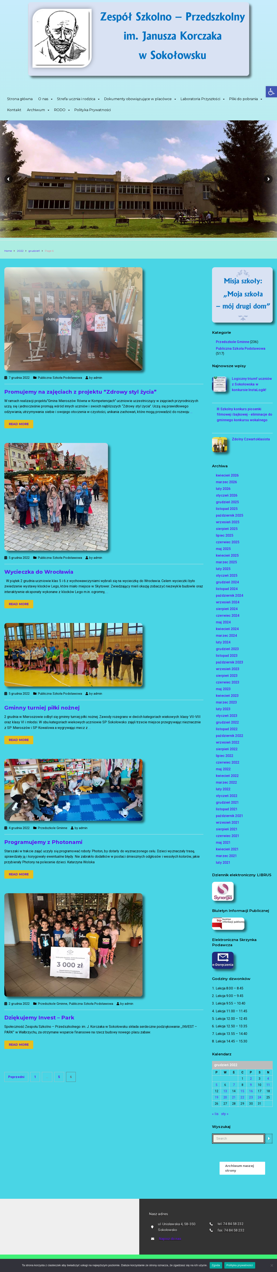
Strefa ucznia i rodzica (76, 99)
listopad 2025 (226, 509)
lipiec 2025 (224, 535)
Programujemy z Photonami (43, 842)
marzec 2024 (226, 636)
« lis (215, 1114)
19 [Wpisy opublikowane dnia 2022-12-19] (216, 1097)
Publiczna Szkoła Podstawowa (60, 378)
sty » (225, 1114)
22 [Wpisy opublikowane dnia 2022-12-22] (242, 1097)
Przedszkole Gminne (53, 828)
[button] (271, 91)
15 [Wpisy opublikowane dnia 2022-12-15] (242, 1091)
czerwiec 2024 (227, 615)
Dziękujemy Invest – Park (39, 1017)
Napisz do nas (170, 1239)
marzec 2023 (226, 702)
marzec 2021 (226, 856)
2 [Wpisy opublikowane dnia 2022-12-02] (251, 1078)
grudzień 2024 (227, 582)
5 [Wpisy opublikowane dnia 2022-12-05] (216, 1085)
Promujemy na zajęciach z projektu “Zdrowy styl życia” (80, 392)
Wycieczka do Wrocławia (38, 572)
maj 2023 (223, 689)
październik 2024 (229, 595)
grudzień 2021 (227, 802)
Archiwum (36, 110)
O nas (43, 99)
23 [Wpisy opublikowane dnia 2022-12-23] (251, 1097)
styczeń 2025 (226, 575)
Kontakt (14, 110)
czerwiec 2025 (227, 542)
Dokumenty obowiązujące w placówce (138, 99)
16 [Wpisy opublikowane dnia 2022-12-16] (251, 1091)
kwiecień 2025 (227, 555)
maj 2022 (223, 769)
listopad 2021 (226, 809)
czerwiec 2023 (227, 682)
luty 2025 (223, 569)
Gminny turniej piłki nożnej (42, 708)
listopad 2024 (226, 589)
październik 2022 (229, 736)
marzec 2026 (226, 482)
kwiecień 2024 (227, 629)
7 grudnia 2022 (19, 378)
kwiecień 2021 (227, 849)
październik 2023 (229, 662)
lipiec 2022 (224, 756)
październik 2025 (229, 515)
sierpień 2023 (226, 676)
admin (97, 378)
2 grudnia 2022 (19, 1004)
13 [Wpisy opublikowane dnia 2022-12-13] (225, 1091)
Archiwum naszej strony (239, 1168)
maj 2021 (223, 842)
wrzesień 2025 (227, 522)
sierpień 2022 (226, 749)
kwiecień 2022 (227, 776)
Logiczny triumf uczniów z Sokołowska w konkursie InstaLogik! (252, 384)
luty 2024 (223, 642)
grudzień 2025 (227, 502)
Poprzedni (16, 1077)
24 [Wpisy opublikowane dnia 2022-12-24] (259, 1097)
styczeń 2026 (226, 495)
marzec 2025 (226, 562)
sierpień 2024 (226, 609)
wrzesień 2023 (227, 669)
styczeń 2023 (226, 716)
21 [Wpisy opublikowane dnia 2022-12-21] (234, 1097)
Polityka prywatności (239, 1265)
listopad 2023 (226, 656)
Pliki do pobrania (243, 99)
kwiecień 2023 (227, 696)
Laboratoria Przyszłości (200, 99)
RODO (59, 110)
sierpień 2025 (226, 529)
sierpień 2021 (226, 829)
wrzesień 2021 (227, 822)
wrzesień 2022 (227, 742)
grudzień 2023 (227, 649)
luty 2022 (223, 789)
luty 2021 (223, 862)
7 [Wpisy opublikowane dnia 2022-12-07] (234, 1085)
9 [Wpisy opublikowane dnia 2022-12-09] (251, 1085)
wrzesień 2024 (227, 602)
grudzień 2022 (227, 722)
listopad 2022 (226, 729)
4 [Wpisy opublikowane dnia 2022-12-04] (268, 1078)
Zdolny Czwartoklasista (251, 439)
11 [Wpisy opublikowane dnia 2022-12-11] (268, 1085)
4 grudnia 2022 (19, 828)
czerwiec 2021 (227, 836)
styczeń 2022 (226, 796)
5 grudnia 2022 (19, 558)
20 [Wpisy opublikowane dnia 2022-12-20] (225, 1097)
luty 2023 (223, 709)
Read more (19, 424)
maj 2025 (223, 549)
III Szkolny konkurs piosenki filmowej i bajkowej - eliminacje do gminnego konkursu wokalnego (244, 414)
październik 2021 (229, 816)
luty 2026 (223, 489)
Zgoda (216, 1265)
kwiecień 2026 (227, 475)
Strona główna (20, 99)
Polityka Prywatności (92, 110)
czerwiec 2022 (227, 762)
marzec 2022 (226, 782)
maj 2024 (223, 622)
